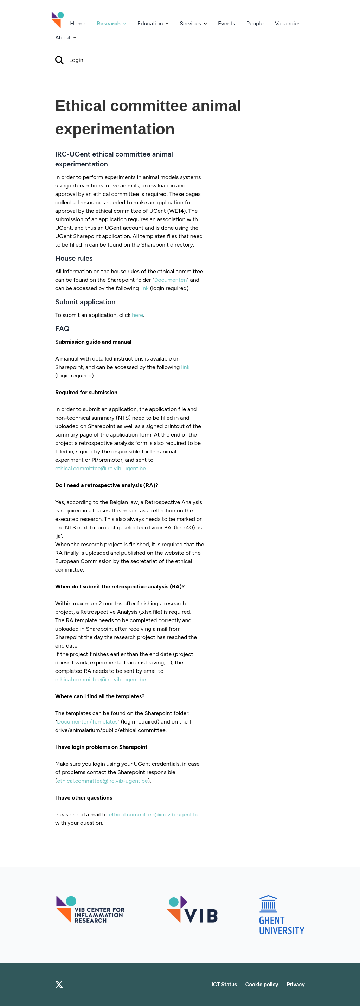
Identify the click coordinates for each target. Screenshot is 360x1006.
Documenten (170, 279)
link (144, 288)
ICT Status (224, 984)
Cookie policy (261, 984)
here (137, 315)
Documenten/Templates (87, 721)
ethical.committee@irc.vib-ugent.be (100, 468)
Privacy (296, 984)
